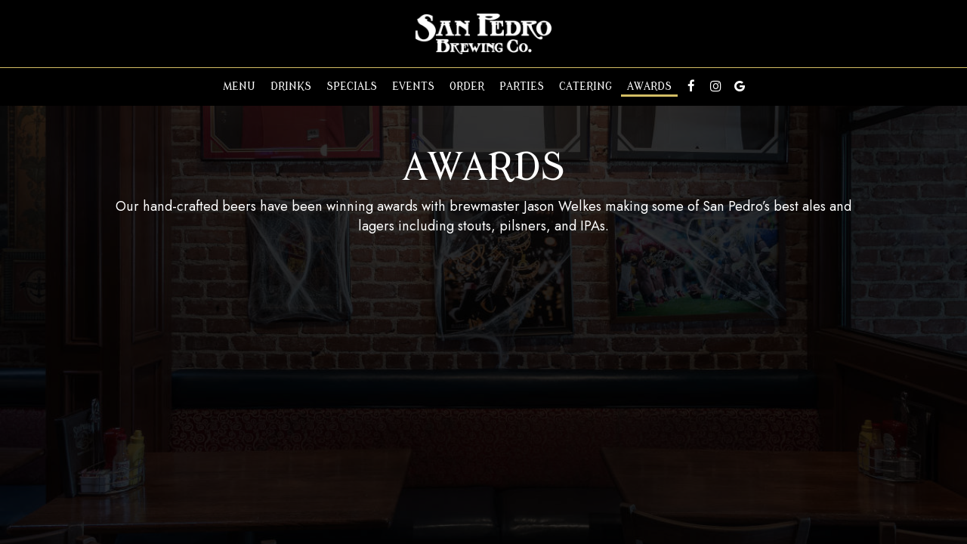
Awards (649, 86)
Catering (585, 86)
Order (467, 86)
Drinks (290, 86)
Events (413, 86)
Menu (239, 86)
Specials (351, 86)
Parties (521, 86)
